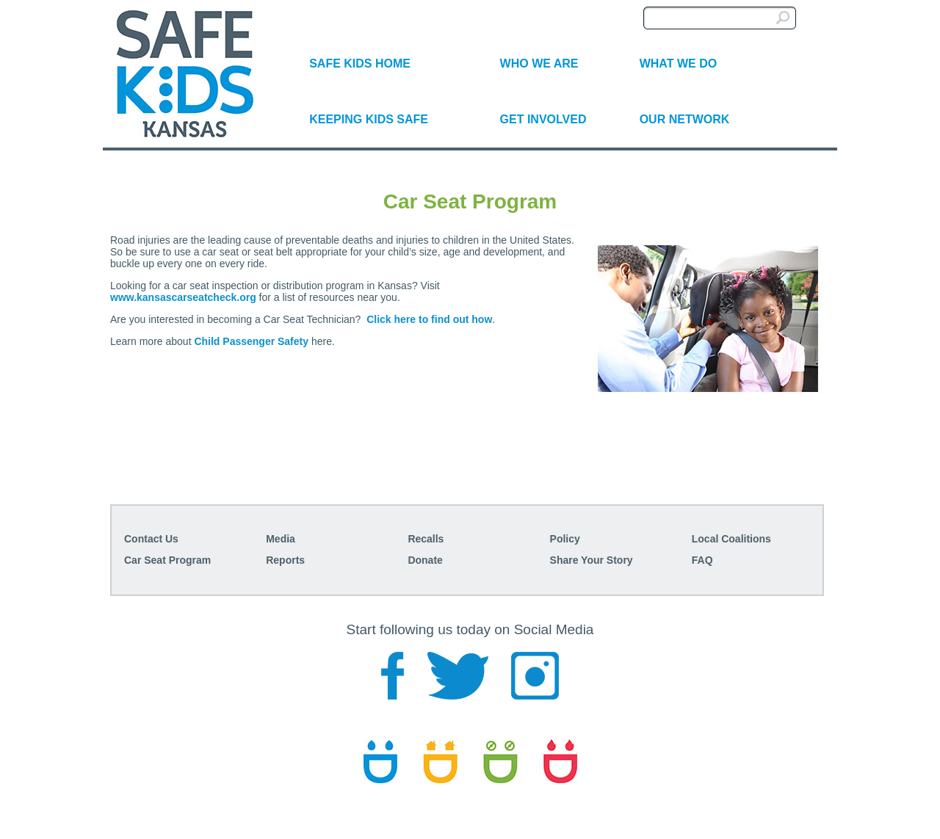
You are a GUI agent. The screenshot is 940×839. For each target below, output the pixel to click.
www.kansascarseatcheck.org (183, 297)
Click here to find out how (429, 319)
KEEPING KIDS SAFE (368, 119)
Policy (565, 539)
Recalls (426, 539)
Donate (425, 560)
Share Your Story (591, 560)
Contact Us (151, 539)
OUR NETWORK (685, 119)
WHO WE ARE (539, 63)
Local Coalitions (731, 539)
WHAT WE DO (678, 63)
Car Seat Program (167, 560)
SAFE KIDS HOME (360, 63)
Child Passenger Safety (251, 341)
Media (280, 539)
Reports (285, 560)
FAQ (702, 560)
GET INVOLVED (543, 119)
